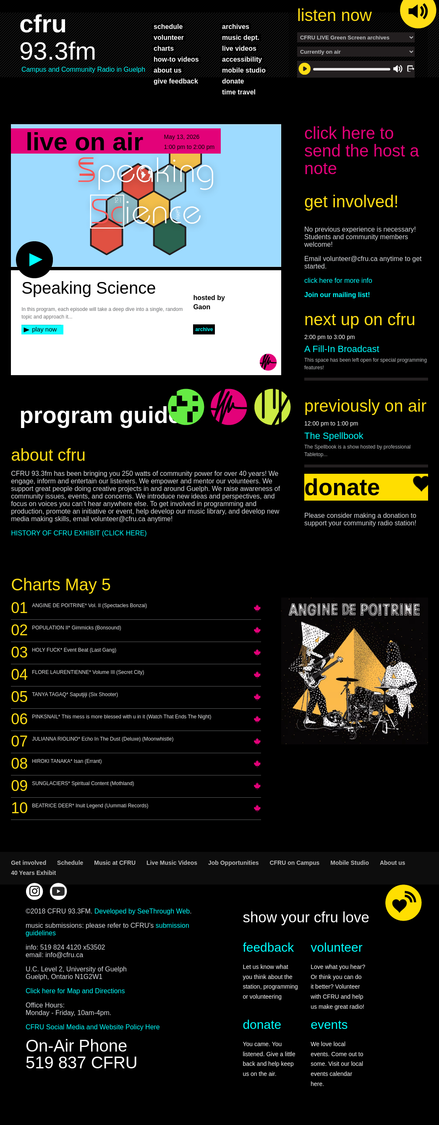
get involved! (351, 201)
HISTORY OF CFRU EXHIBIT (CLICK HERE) (78, 533)
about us (168, 70)
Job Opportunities (233, 862)
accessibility (242, 59)
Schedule (70, 862)
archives (235, 26)
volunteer (169, 37)
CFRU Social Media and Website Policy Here (93, 1027)
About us (392, 862)
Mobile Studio (349, 862)
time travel (239, 92)
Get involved (28, 862)
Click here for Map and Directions (75, 990)
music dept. (240, 37)
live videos (239, 48)
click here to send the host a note (361, 150)
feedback (268, 947)
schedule (168, 26)
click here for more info (338, 280)
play (20, 245)
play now (44, 329)
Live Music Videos (171, 862)
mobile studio (244, 70)
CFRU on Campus (294, 862)
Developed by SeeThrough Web (142, 911)
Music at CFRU (115, 862)
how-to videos (176, 59)
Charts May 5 (61, 584)
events (329, 1024)
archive (204, 329)
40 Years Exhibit (33, 872)
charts (164, 48)
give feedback (176, 81)
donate (233, 81)
